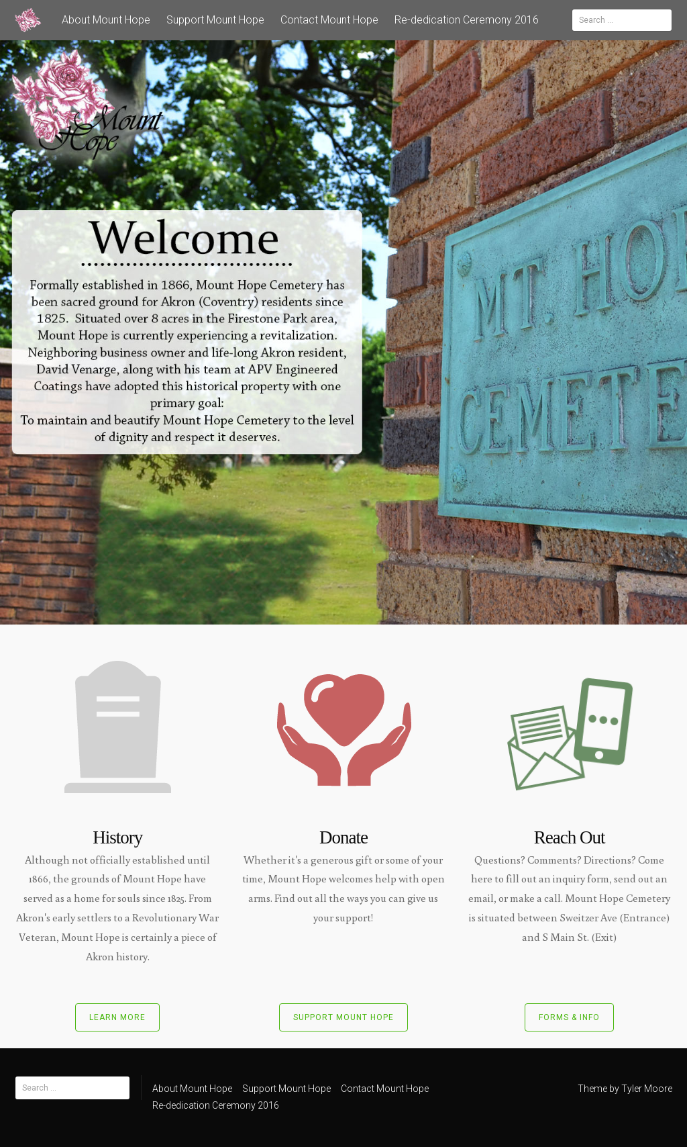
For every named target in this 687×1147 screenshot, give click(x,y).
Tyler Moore (646, 1088)
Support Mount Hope (215, 19)
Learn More (117, 1017)
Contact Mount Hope (329, 19)
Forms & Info (569, 1017)
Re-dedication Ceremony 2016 (466, 19)
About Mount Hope (106, 19)
